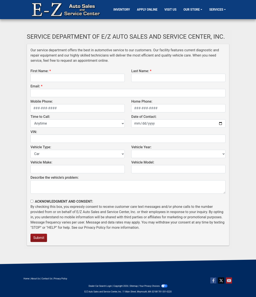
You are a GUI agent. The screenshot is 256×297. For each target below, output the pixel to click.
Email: (35, 86)
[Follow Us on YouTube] (229, 280)
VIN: (33, 132)
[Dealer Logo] (66, 9)
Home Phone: (141, 101)
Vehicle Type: (40, 147)
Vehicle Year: (141, 147)
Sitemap (134, 286)
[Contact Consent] (31, 201)
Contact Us (47, 278)
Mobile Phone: (41, 101)
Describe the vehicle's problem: (54, 177)
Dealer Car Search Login (100, 286)
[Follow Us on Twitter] (221, 280)
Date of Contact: (144, 117)
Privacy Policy (95, 227)
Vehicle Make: (41, 162)
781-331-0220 (165, 291)
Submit (38, 238)
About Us (35, 278)
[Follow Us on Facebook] (213, 280)
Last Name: (140, 71)
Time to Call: (40, 117)
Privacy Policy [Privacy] (60, 278)
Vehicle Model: (142, 162)
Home (26, 278)
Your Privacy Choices (153, 286)
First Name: (39, 71)
